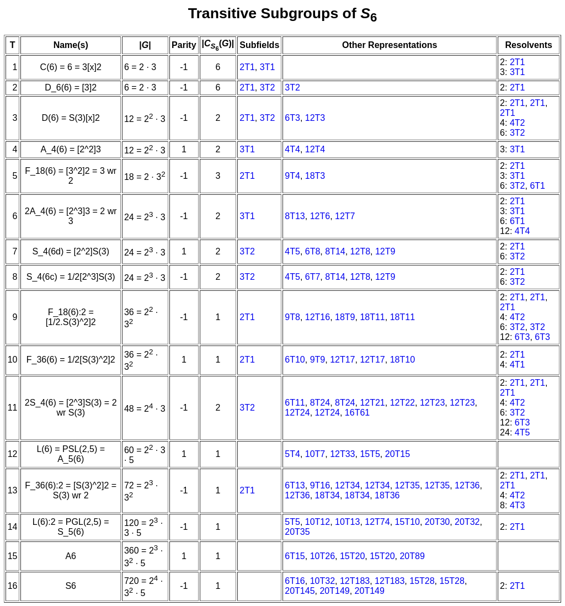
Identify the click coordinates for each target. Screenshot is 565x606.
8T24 (320, 402)
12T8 (360, 251)
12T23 (432, 402)
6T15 (295, 556)
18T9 (345, 317)
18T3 (315, 175)
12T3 (315, 118)
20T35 (297, 531)
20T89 (411, 556)
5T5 (292, 522)
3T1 (267, 67)
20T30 (437, 522)
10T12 (317, 522)
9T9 (318, 359)
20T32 (467, 522)
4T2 (517, 122)
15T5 (370, 454)
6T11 (295, 402)
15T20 (352, 556)
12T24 (297, 412)
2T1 (247, 67)
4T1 (517, 364)
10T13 (347, 522)
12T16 (317, 317)
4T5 (292, 251)
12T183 (355, 581)
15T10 (407, 522)
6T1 (537, 185)
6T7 (313, 276)
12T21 (372, 402)
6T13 (295, 485)
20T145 (300, 591)
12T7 (345, 216)
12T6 (320, 216)
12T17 (342, 359)
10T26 (322, 556)
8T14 (335, 251)
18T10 (402, 359)
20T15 (397, 454)
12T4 (315, 149)
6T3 (292, 118)
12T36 (467, 485)
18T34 (327, 495)
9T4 (292, 175)
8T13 (295, 216)
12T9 (385, 251)
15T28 (421, 581)
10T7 (315, 454)
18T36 (387, 495)
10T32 (322, 581)
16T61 (357, 412)
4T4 (292, 149)
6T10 (295, 359)
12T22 (402, 402)
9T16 (320, 485)
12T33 (342, 454)
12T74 (377, 522)
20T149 (334, 591)
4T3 (517, 505)
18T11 (372, 317)
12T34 (347, 485)
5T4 (292, 454)
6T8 (313, 251)
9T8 (292, 317)
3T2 (267, 87)
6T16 (295, 581)
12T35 (407, 485)
